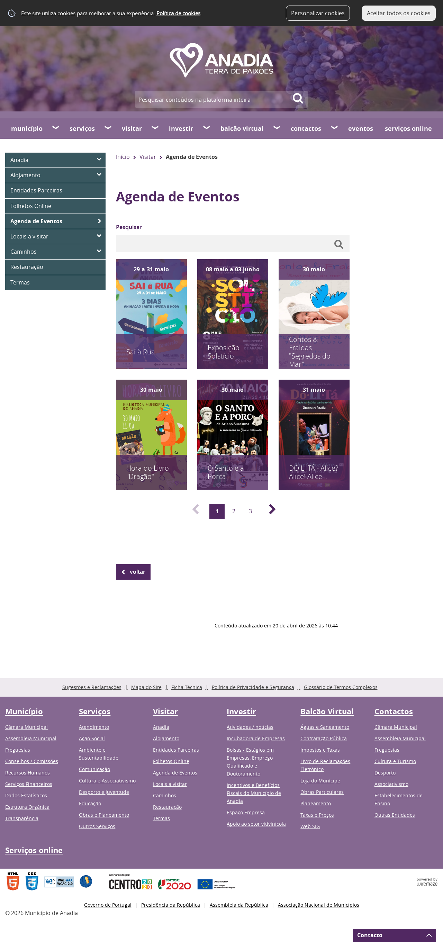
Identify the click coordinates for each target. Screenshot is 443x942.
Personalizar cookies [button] (318, 13)
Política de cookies (178, 13)
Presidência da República (170, 905)
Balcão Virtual (242, 128)
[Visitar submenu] (155, 128)
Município (27, 128)
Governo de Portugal (108, 905)
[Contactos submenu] (334, 128)
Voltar (137, 572)
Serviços (82, 128)
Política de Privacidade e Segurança (253, 687)
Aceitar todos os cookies (399, 13)
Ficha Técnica (186, 687)
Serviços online (408, 128)
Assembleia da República (239, 905)
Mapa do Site (146, 687)
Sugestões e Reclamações (91, 687)
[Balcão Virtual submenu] (277, 128)
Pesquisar (129, 227)
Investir (181, 128)
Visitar (132, 128)
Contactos (306, 128)
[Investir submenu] (207, 128)
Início (123, 157)
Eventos (360, 128)
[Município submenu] (56, 128)
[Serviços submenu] (108, 128)
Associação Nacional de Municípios (318, 905)
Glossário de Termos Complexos (341, 687)
